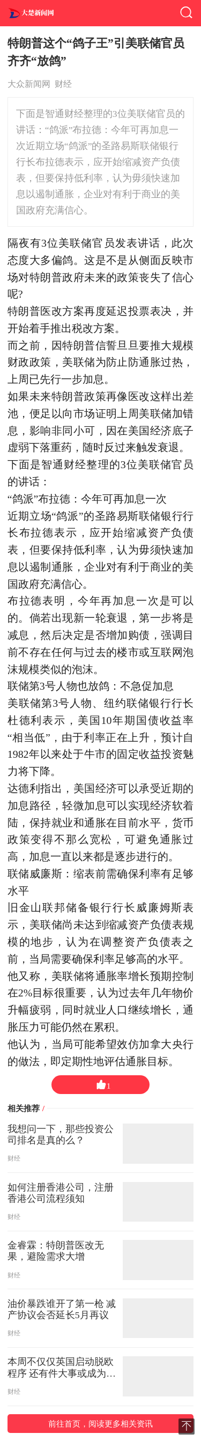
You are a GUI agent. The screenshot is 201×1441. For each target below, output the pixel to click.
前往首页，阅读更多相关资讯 (100, 1423)
